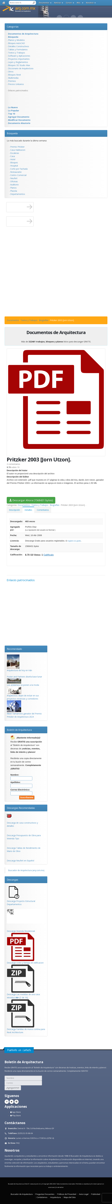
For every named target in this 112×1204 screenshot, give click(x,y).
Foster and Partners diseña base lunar (24, 676)
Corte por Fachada (19, 168)
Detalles (28, 510)
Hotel (12, 159)
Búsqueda (12, 133)
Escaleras (14, 153)
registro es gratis (74, 541)
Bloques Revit (14, 74)
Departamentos (17, 194)
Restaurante (16, 172)
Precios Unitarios (16, 84)
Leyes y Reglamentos (18, 62)
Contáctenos (42, 1197)
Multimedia (13, 77)
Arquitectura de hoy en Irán (19, 670)
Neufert (13, 178)
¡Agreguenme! (12, 1087)
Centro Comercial (18, 175)
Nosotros (90, 3)
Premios (12, 81)
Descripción (14, 510)
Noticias (57, 3)
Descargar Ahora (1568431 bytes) (31, 500)
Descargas (12, 879)
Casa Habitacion (17, 150)
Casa (12, 156)
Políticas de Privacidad (66, 1194)
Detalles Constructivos (18, 46)
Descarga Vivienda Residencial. (21, 931)
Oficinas (14, 181)
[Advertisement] (18, 98)
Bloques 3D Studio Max (19, 65)
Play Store (15, 1115)
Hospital (14, 165)
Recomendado (14, 648)
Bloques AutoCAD (16, 43)
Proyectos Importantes (19, 59)
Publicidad (95, 1194)
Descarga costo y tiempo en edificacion (25, 962)
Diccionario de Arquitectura (20, 68)
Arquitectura (55, 1197)
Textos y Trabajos (16, 52)
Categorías (13, 26)
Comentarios (43, 510)
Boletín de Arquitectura (19, 729)
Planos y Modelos (16, 40)
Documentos (44, 3)
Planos (13, 187)
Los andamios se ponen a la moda (23, 685)
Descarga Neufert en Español (20, 860)
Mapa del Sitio (70, 1197)
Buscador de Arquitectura (22, 1194)
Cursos (69, 3)
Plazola (13, 191)
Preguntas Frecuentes (44, 1194)
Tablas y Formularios (18, 49)
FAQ (18, 1143)
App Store (15, 1112)
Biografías (43, 320)
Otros (10, 71)
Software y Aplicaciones (19, 55)
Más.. (79, 3)
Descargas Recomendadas (21, 807)
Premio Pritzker (17, 146)
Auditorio (14, 184)
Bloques (14, 162)
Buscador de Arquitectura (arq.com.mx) (26, 870)
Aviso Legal (83, 1194)
